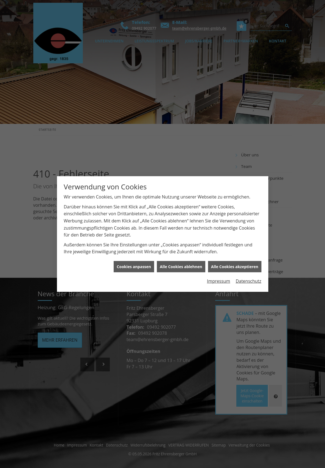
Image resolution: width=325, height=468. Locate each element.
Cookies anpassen (134, 261)
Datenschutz (248, 276)
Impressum (218, 276)
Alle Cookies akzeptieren (234, 261)
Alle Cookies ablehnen (181, 261)
